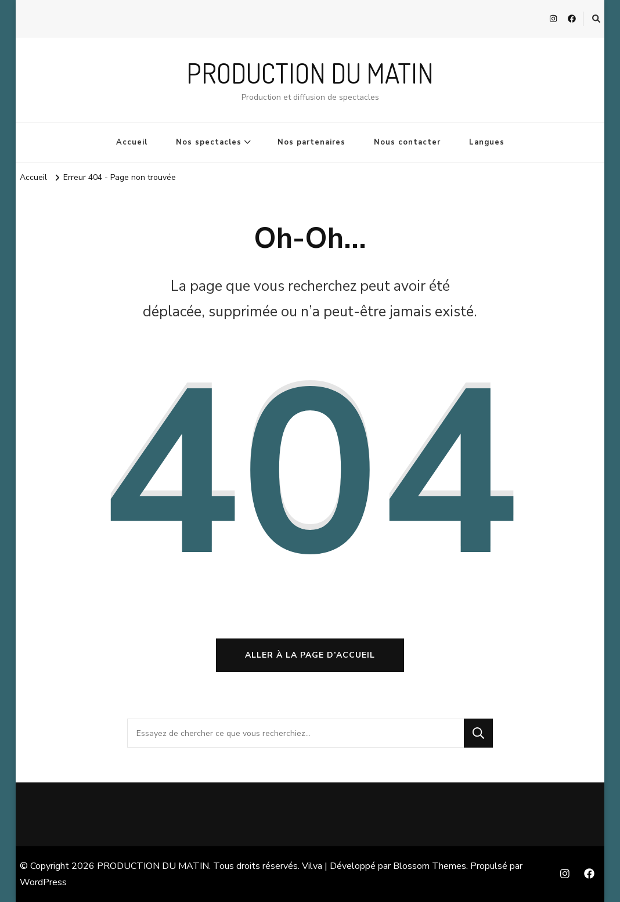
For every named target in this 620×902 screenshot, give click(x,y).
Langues (486, 142)
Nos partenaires (311, 142)
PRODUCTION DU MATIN (310, 73)
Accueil (131, 142)
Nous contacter (407, 142)
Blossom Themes (429, 866)
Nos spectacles (208, 142)
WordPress (43, 882)
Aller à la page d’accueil (310, 655)
